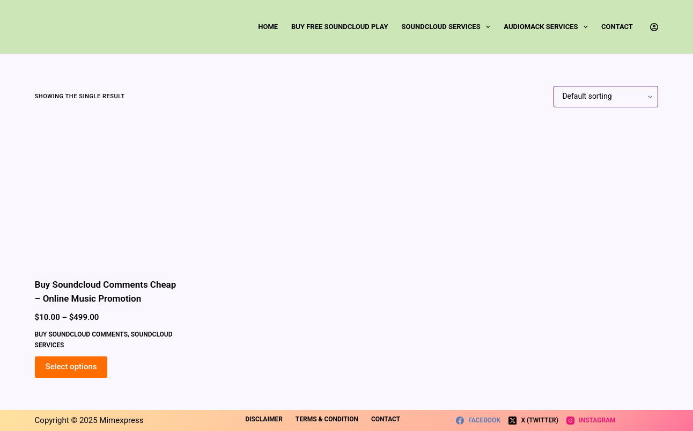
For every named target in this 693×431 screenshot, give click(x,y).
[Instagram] (591, 420)
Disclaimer (264, 419)
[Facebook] (478, 420)
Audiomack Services (548, 26)
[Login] (654, 27)
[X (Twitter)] (533, 420)
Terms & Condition (327, 419)
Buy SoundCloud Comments (81, 334)
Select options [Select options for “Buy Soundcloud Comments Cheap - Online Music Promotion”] (71, 366)
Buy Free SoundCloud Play (339, 27)
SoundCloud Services (448, 26)
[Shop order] (606, 96)
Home (268, 27)
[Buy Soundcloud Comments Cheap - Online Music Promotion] (107, 193)
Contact (617, 27)
